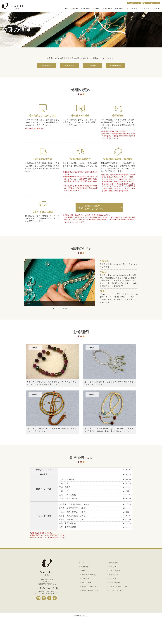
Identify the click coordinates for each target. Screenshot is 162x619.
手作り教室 (119, 8)
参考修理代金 (115, 66)
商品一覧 (96, 8)
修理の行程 (69, 66)
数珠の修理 (107, 8)
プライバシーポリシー (118, 587)
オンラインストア (116, 590)
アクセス (155, 8)
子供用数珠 (86, 583)
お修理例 (92, 66)
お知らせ (74, 8)
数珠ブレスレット (89, 587)
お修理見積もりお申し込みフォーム (94, 207)
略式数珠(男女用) (89, 575)
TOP (66, 8)
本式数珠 (85, 578)
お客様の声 (144, 8)
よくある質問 (132, 8)
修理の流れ (47, 66)
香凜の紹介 (85, 8)
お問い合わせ (114, 583)
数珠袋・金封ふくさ (90, 590)
